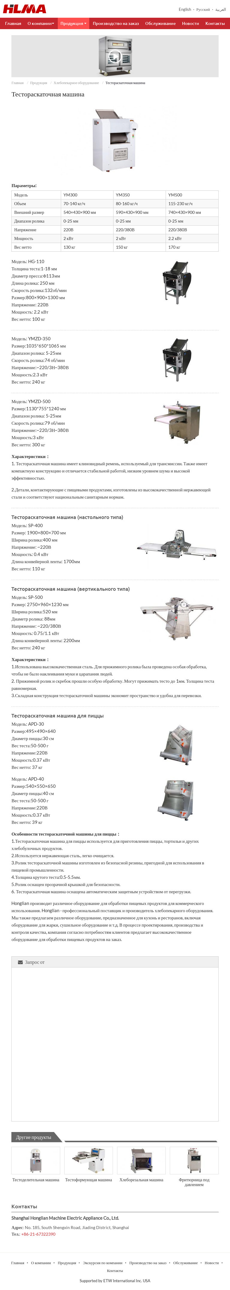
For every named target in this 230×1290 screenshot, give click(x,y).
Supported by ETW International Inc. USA (115, 1280)
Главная (13, 23)
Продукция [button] (73, 23)
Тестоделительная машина (35, 1179)
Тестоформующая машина (88, 1179)
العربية (220, 9)
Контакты (215, 23)
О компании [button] (41, 23)
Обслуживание (160, 23)
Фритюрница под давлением (194, 1182)
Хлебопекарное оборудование (76, 82)
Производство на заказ (116, 23)
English (185, 9)
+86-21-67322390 (38, 1234)
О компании (41, 1263)
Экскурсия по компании (102, 1263)
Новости (190, 23)
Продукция (38, 82)
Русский (203, 9)
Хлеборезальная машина (141, 1179)
